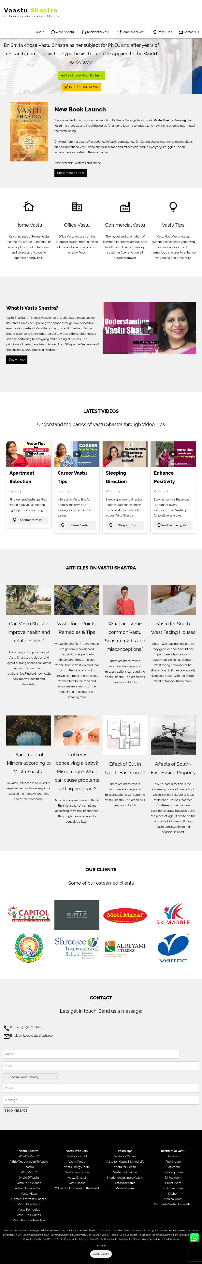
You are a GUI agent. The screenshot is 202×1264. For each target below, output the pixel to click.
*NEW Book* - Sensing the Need (77, 1188)
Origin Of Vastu (29, 1177)
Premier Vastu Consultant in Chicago (68, 1239)
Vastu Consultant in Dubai (64, 1234)
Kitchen (173, 1193)
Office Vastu (77, 225)
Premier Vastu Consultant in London (130, 1234)
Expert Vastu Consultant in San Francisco (156, 1239)
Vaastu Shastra (101, 1254)
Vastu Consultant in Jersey (94, 1234)
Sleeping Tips (122, 525)
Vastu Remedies (29, 1209)
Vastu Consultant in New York (167, 1234)
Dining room (173, 1177)
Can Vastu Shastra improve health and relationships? (29, 632)
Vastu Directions (29, 1204)
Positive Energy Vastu (174, 525)
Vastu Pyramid (77, 1156)
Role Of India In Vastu (28, 1188)
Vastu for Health (125, 1167)
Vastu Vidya (29, 1193)
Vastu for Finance (125, 1172)
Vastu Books (76, 1183)
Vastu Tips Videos (29, 1215)
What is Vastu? (62, 32)
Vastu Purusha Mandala (29, 1220)
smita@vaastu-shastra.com (37, 1035)
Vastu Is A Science (28, 1183)
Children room (173, 1188)
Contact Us (188, 32)
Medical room (173, 1199)
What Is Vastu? (29, 1156)
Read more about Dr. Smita (81, 76)
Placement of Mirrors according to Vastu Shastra (29, 763)
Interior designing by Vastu (125, 1177)
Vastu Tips (162, 32)
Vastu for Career (125, 1156)
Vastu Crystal (77, 1177)
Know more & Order (70, 173)
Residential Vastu (96, 32)
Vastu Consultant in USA (35, 1234)
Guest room (173, 1183)
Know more (17, 359)
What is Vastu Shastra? (32, 308)
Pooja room (173, 1161)
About (40, 32)
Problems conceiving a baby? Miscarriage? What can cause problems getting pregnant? (77, 772)
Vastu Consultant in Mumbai (175, 1230)
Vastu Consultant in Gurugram (141, 1230)
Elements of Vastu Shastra (29, 1199)
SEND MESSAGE (16, 1110)
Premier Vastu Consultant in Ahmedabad (66, 1230)
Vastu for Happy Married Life (125, 1161)
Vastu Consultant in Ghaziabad (106, 1230)
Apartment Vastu (27, 519)
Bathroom (173, 1167)
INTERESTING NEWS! (81, 87)
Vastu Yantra (76, 1161)
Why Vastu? (29, 1172)
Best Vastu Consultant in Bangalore (23, 1230)
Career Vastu (74, 525)
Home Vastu (28, 225)
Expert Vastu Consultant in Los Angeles (111, 1239)
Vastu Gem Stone (77, 1172)
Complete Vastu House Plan (173, 1204)
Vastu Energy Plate (77, 1167)
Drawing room (173, 1172)
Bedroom (173, 1156)
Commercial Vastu (131, 32)
